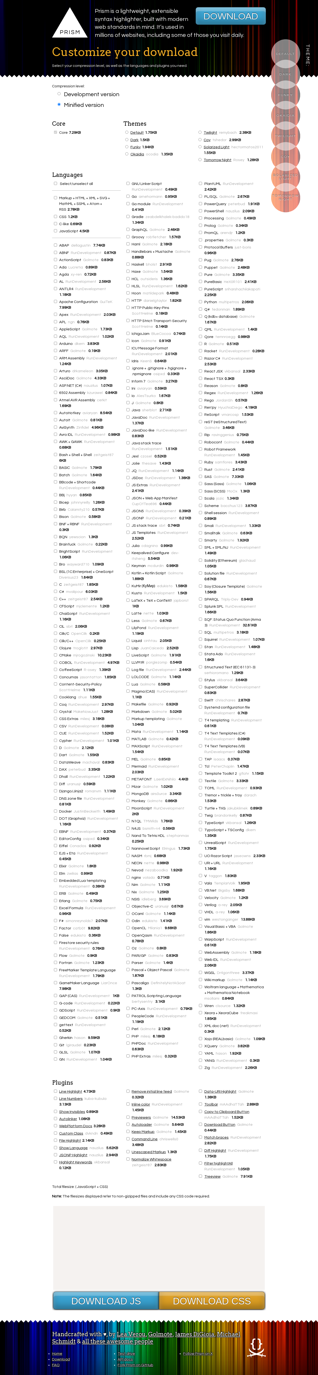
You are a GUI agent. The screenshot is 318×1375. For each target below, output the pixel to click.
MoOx (232, 491)
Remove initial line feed (152, 1091)
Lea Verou (131, 1334)
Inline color (141, 1104)
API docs (125, 1359)
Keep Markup (143, 1132)
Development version (88, 94)
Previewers (141, 1117)
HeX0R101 (233, 282)
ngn (71, 322)
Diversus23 (68, 577)
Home (57, 1353)
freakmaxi (249, 1013)
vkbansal (232, 371)
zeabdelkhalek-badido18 (167, 217)
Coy (285, 156)
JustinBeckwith (87, 811)
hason (79, 1038)
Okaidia (285, 115)
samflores (223, 462)
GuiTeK (106, 302)
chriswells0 (168, 1139)
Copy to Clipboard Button (226, 1112)
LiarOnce (109, 983)
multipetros (229, 302)
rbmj (147, 856)
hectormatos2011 (247, 147)
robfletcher (156, 237)
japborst (181, 600)
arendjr (226, 233)
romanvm (93, 791)
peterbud (77, 769)
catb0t (79, 928)
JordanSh (224, 400)
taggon (215, 876)
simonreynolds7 (79, 921)
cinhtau (150, 641)
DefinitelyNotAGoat (168, 983)
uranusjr (74, 784)
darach (250, 795)
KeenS (146, 361)
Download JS (106, 1301)
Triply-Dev (229, 599)
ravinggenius (223, 435)
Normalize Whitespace (151, 1159)
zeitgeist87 (104, 455)
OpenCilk (79, 633)
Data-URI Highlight (220, 1091)
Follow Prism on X (198, 1353)
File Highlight (70, 1140)
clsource (223, 1006)
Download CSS (212, 1301)
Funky (285, 95)
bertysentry (142, 1001)
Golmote (91, 260)
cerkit (102, 400)
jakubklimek (237, 808)
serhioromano (216, 673)
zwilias (72, 873)
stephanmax (178, 836)
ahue (82, 697)
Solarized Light (285, 177)
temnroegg (225, 337)
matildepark (153, 293)
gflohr (244, 773)
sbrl (69, 626)
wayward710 (78, 564)
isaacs (219, 759)
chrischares (225, 700)
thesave (149, 463)
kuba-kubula (95, 1099)
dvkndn (91, 1133)
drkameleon (82, 371)
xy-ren (76, 274)
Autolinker (68, 1119)
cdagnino (149, 546)
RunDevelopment (86, 253)
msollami (211, 998)
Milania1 (155, 928)
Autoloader (142, 1125)
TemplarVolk (224, 883)
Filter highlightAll (218, 1163)
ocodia (152, 154)
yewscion (77, 537)
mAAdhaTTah (232, 1104)
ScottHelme (69, 690)
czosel (146, 456)
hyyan (72, 495)
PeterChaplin (222, 766)
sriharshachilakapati (242, 289)
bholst (151, 264)
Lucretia (75, 267)
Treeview (212, 1176)
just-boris (243, 247)
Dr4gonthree (228, 973)
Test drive (126, 1353)
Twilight (285, 136)
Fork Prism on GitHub (135, 1365)
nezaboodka (156, 870)
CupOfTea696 (144, 504)
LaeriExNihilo (165, 779)
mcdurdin (156, 566)
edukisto (78, 935)
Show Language (73, 1148)
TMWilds (150, 821)
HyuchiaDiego (230, 407)
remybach (228, 132)
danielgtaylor (155, 301)
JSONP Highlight (73, 1155)
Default (285, 53)
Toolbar (211, 1104)
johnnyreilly (80, 502)
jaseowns (242, 856)
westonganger (225, 919)
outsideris (149, 279)
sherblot (149, 410)
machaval (91, 762)
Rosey (238, 160)
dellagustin (81, 245)
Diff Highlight (215, 1150)
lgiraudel (73, 1045)
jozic (220, 498)
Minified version (81, 105)
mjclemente (86, 606)
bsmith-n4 (151, 828)
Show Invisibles (72, 1112)
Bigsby (224, 890)
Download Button (219, 1125)
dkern (80, 344)
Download (230, 16)
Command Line (145, 1139)
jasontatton (90, 677)
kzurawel (95, 393)
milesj (85, 719)
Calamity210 (79, 509)
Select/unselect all (73, 184)
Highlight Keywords (75, 1162)
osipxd (89, 839)
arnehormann (150, 197)
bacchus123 (231, 506)
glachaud (247, 560)
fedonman (221, 309)
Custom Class (71, 1133)
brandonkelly (226, 815)
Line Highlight (70, 1091)
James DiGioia (194, 1334)
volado (149, 877)
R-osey (90, 670)
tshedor (219, 140)
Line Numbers (71, 1099)
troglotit (80, 648)
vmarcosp (230, 415)
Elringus (168, 848)
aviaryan (89, 413)
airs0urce (159, 794)
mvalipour (74, 592)
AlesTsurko (146, 396)
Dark (285, 74)
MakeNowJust (85, 712)
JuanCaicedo (152, 648)
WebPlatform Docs (75, 1126)
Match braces (216, 1137)
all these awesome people (117, 1341)
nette (149, 613)
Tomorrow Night (285, 197)
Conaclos (78, 846)
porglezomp (156, 662)
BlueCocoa (161, 334)
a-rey (222, 905)
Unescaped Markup (149, 1152)
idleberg (149, 899)
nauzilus (91, 385)
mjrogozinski (84, 655)
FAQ (56, 1365)
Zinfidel (82, 427)
